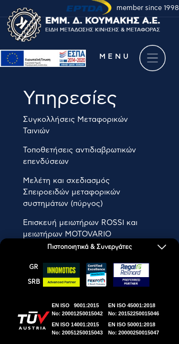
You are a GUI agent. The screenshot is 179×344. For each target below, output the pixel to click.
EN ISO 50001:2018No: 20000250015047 (133, 328)
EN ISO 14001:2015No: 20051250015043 (77, 328)
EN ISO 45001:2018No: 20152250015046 (133, 309)
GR (33, 267)
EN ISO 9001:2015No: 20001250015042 (77, 309)
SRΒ (34, 282)
